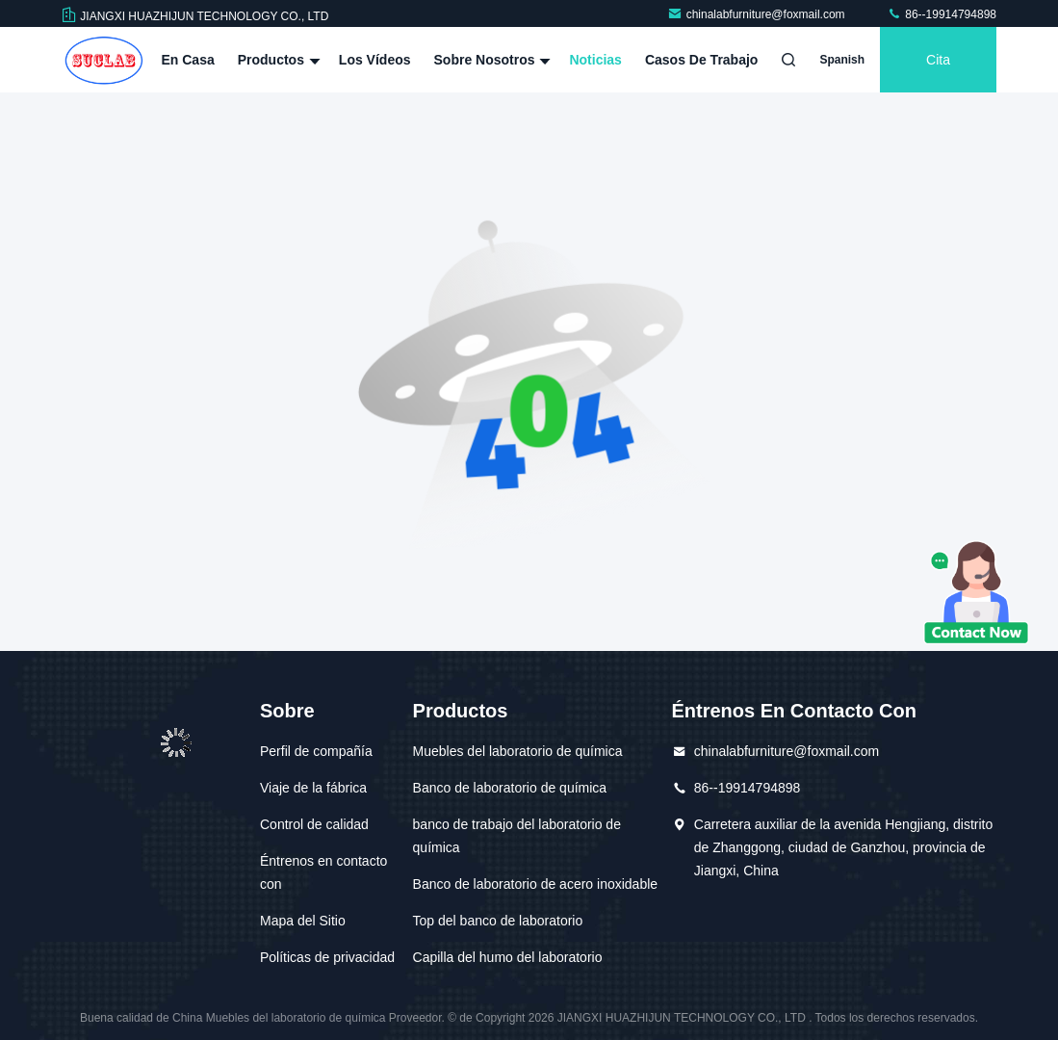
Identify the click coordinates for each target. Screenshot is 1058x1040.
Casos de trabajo (702, 59)
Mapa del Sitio (303, 920)
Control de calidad (314, 824)
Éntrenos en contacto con (323, 872)
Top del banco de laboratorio (498, 920)
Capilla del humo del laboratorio (508, 957)
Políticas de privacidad (327, 957)
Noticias (595, 59)
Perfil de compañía (316, 751)
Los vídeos (375, 59)
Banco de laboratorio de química (510, 787)
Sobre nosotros (490, 59)
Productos (277, 59)
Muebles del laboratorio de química (518, 751)
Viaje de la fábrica (313, 787)
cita (938, 59)
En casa (187, 59)
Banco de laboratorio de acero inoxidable (535, 884)
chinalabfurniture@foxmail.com (757, 14)
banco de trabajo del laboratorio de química (517, 836)
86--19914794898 (941, 14)
